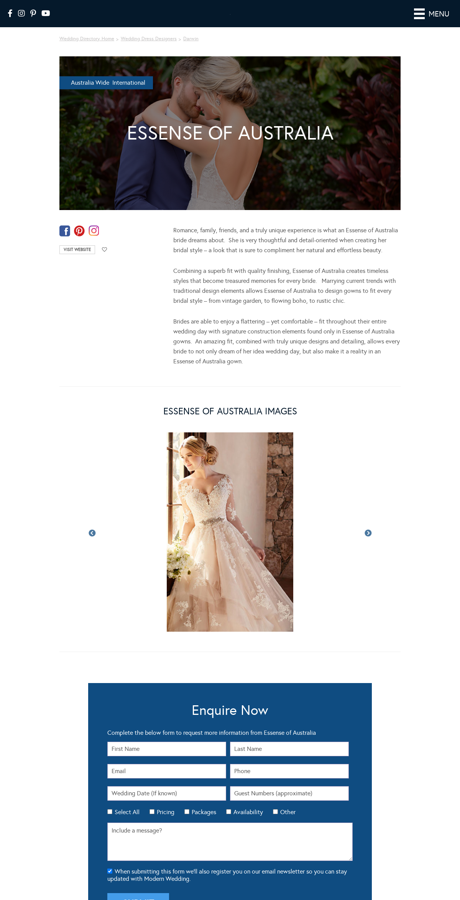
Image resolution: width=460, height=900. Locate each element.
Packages (204, 822)
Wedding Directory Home (86, 49)
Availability (248, 822)
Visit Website (77, 260)
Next (368, 544)
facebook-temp (64, 241)
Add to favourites (104, 260)
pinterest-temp (79, 241)
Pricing (165, 822)
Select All (127, 822)
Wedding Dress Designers (149, 49)
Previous (92, 544)
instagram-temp (94, 241)
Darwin (191, 49)
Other (288, 822)
